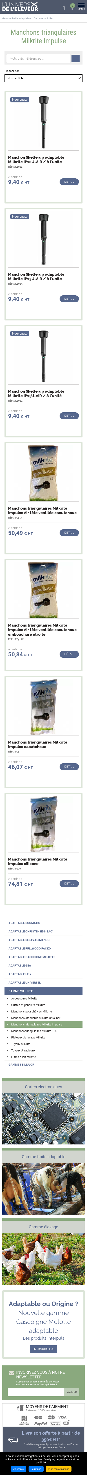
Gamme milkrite (43, 18)
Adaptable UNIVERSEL (25, 982)
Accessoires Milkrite (24, 998)
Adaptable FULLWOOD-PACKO (30, 948)
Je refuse (36, 1469)
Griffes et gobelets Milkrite (28, 1005)
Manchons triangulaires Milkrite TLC (34, 1031)
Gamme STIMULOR (21, 1064)
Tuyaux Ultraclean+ (23, 1050)
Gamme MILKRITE (21, 991)
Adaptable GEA (20, 965)
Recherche (75, 58)
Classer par (11, 71)
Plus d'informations (58, 1469)
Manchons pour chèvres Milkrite (31, 1011)
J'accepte (18, 1469)
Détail (69, 181)
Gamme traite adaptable (16, 18)
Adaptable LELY (20, 974)
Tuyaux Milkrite (20, 1044)
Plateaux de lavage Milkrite (28, 1037)
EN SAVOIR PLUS (43, 1349)
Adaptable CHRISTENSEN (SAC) (31, 931)
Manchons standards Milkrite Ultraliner (35, 1018)
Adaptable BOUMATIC (24, 923)
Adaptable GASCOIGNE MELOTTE (32, 957)
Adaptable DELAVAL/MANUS (29, 940)
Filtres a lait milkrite (23, 1057)
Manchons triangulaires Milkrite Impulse (36, 1024)
